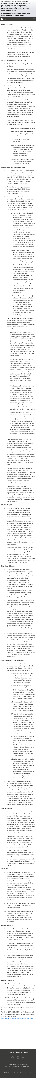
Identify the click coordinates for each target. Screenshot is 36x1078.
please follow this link (19, 5)
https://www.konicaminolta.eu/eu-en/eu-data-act (17, 1018)
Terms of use (25, 1066)
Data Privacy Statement (12, 1066)
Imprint (10, 1064)
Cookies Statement (20, 1064)
